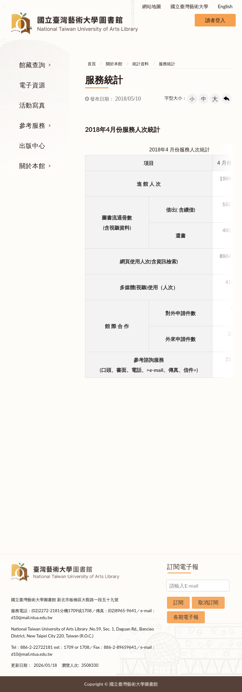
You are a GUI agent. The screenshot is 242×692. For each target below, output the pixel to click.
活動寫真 (32, 105)
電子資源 (32, 85)
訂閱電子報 (183, 566)
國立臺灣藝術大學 (189, 6)
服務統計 (167, 63)
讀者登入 (215, 20)
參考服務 (32, 125)
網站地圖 (151, 6)
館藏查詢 (32, 64)
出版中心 (32, 145)
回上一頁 (227, 99)
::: (3, 5)
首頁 (92, 63)
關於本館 (32, 165)
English (225, 6)
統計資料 (140, 63)
